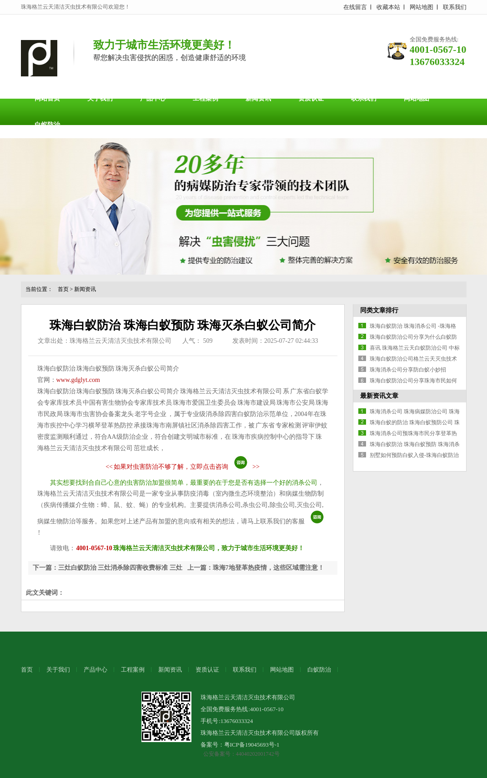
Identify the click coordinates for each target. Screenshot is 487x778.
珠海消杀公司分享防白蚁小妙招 (408, 369)
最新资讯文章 (379, 395)
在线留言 (355, 7)
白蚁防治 (47, 124)
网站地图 (421, 7)
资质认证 (311, 98)
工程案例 (205, 98)
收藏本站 (388, 7)
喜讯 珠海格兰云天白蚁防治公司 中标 (415, 348)
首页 (63, 289)
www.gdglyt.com (78, 379)
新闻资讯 (258, 98)
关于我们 (100, 98)
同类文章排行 (379, 310)
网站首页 (47, 98)
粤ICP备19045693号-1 (252, 744)
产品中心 (153, 98)
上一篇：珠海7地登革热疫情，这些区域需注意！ (255, 567)
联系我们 (455, 7)
